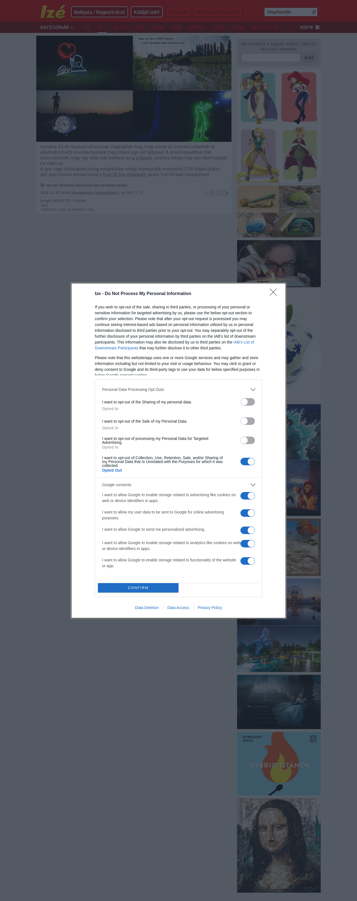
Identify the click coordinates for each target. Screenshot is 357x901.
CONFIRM (138, 587)
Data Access (178, 607)
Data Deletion (147, 607)
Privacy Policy (210, 607)
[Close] (275, 294)
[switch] (247, 402)
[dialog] (178, 450)
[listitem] (178, 390)
